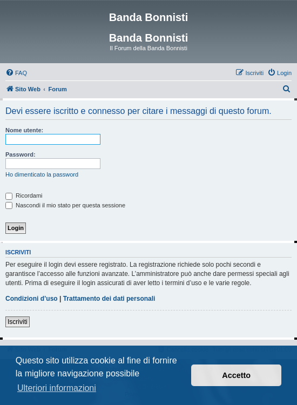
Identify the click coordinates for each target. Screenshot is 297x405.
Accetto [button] (236, 375)
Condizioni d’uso (31, 298)
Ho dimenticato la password (41, 174)
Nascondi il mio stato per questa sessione (65, 205)
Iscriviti (18, 322)
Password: (20, 154)
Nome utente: (24, 130)
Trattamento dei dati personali (109, 298)
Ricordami (24, 195)
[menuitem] (16, 72)
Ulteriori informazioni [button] (56, 388)
